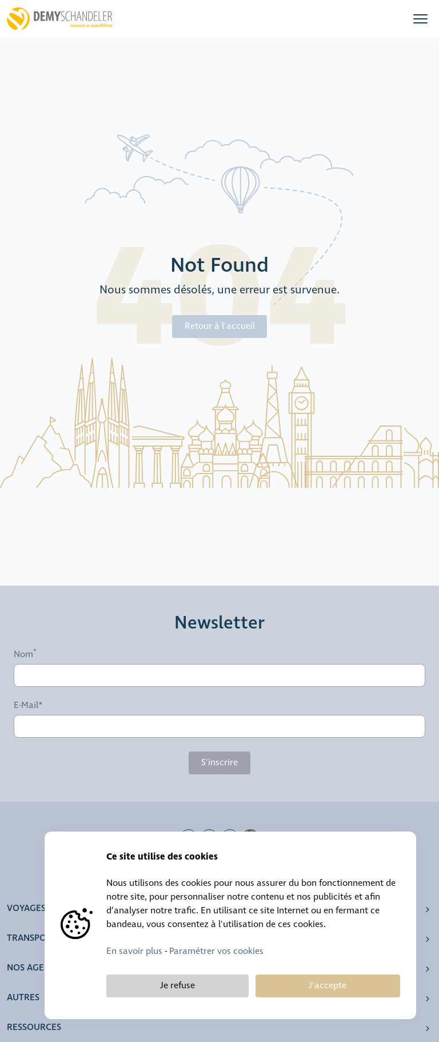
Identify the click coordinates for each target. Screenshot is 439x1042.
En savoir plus (134, 951)
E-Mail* (28, 706)
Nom (23, 655)
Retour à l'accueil (220, 326)
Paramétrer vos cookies (216, 951)
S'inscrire (219, 763)
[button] (420, 18)
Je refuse (177, 986)
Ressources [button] (34, 1027)
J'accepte (327, 986)
